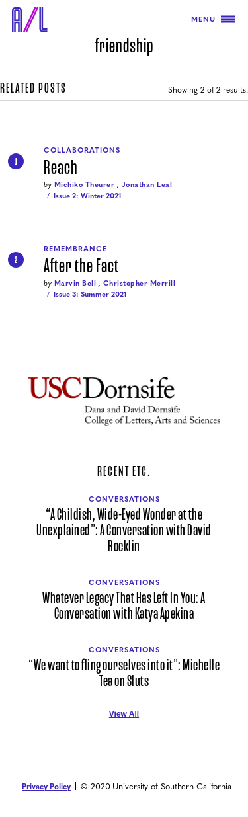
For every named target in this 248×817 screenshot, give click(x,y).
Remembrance (75, 248)
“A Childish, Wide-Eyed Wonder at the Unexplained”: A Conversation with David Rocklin (124, 531)
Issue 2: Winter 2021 (87, 195)
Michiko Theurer (84, 184)
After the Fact (81, 266)
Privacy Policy (46, 786)
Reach (61, 168)
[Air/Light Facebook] (124, 733)
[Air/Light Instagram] (139, 733)
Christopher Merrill (139, 282)
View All (124, 714)
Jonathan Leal (147, 184)
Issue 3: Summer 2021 (90, 293)
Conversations (124, 498)
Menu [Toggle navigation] (213, 19)
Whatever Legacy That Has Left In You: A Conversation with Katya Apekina (124, 606)
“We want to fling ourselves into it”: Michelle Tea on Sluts (124, 673)
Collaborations (82, 149)
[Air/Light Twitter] (110, 733)
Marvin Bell (75, 282)
